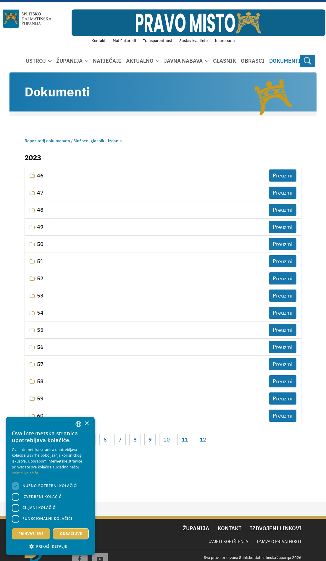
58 (40, 381)
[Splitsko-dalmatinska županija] (27, 19)
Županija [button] (69, 60)
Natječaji (107, 60)
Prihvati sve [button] (30, 533)
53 (40, 295)
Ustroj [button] (36, 60)
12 (203, 439)
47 (40, 192)
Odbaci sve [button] (71, 533)
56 (40, 347)
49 (40, 227)
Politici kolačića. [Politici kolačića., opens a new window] (25, 473)
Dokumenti (285, 60)
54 (40, 312)
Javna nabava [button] (183, 60)
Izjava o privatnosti (279, 541)
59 (40, 398)
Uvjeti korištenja (228, 541)
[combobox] (78, 424)
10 (166, 439)
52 (40, 278)
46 (40, 175)
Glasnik (224, 60)
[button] (50, 546)
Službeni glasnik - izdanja (97, 140)
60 (40, 415)
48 (40, 209)
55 (40, 329)
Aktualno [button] (140, 60)
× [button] (86, 423)
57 (40, 364)
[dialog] (50, 486)
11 (185, 439)
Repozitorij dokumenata (47, 140)
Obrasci (252, 60)
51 (40, 261)
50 (40, 244)
